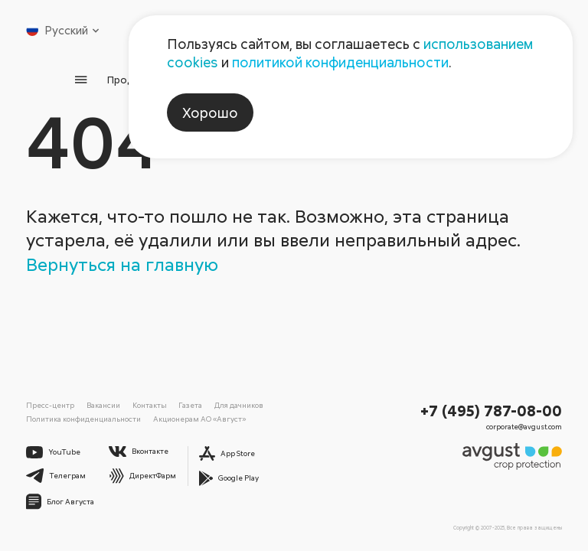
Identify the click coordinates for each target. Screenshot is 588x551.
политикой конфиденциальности (340, 62)
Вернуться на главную (122, 264)
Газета (190, 404)
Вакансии (103, 404)
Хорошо (210, 112)
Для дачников (238, 404)
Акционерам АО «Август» (199, 418)
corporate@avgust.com (524, 426)
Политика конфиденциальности (83, 418)
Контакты (149, 404)
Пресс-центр (50, 404)
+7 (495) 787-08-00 (491, 410)
